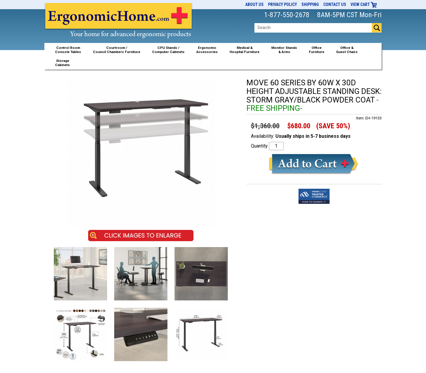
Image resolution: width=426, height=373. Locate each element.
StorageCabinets (62, 63)
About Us (254, 4)
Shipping (310, 4)
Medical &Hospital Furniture (244, 50)
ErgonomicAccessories (207, 50)
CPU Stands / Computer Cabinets (168, 50)
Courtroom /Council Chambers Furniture (116, 50)
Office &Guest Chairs (347, 50)
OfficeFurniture (316, 50)
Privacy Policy (282, 4)
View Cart (364, 4)
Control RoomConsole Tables (68, 50)
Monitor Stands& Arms (284, 50)
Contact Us (334, 4)
